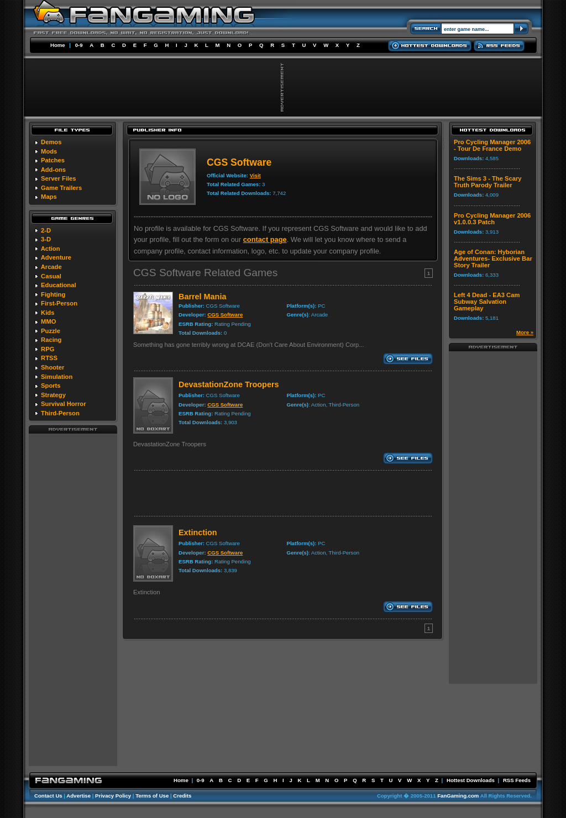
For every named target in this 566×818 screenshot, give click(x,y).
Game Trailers (61, 187)
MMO (48, 321)
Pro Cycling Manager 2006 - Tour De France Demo (492, 145)
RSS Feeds (517, 780)
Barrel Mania (202, 296)
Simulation (56, 376)
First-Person (59, 303)
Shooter (52, 367)
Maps (49, 196)
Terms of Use (152, 796)
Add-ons (53, 169)
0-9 (79, 45)
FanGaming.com (458, 796)
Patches (53, 160)
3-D (46, 239)
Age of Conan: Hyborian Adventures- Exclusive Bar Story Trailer (493, 258)
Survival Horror (63, 403)
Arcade (51, 266)
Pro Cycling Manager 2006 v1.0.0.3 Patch (492, 218)
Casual (51, 276)
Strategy (53, 395)
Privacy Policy (113, 796)
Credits (182, 796)
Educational (58, 285)
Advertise (78, 796)
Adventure (56, 257)
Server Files (58, 178)
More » (524, 332)
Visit (255, 175)
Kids (47, 312)
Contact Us (48, 796)
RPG (47, 349)
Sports (50, 385)
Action (50, 248)
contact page (265, 239)
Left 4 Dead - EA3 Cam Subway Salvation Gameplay (487, 302)
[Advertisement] (73, 599)
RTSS (49, 358)
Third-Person (60, 413)
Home (57, 45)
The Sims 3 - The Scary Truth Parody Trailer (488, 181)
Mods (49, 151)
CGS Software (225, 315)
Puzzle (50, 331)
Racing (51, 339)
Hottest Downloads (471, 780)
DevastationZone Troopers (229, 384)
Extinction (198, 532)
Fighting (53, 294)
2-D (46, 230)
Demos (51, 142)
